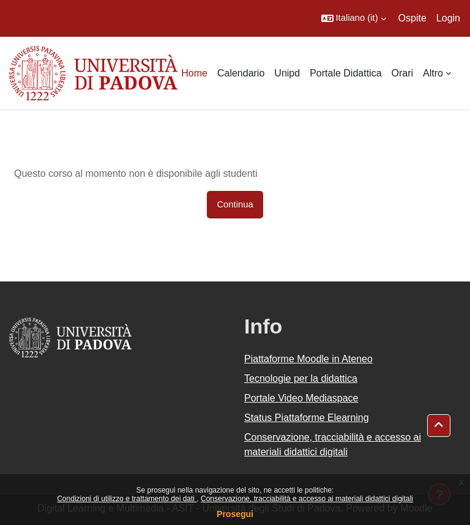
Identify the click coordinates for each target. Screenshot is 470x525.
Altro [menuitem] (433, 73)
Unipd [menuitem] (287, 73)
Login (448, 18)
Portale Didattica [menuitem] (345, 73)
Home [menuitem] (194, 73)
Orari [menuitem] (403, 73)
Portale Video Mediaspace (301, 398)
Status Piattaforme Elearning (306, 417)
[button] (354, 18)
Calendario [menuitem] (240, 73)
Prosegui (235, 514)
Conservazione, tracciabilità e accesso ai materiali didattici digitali (307, 498)
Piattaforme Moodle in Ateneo (308, 359)
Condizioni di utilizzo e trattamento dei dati (126, 498)
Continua (235, 204)
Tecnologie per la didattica (300, 378)
